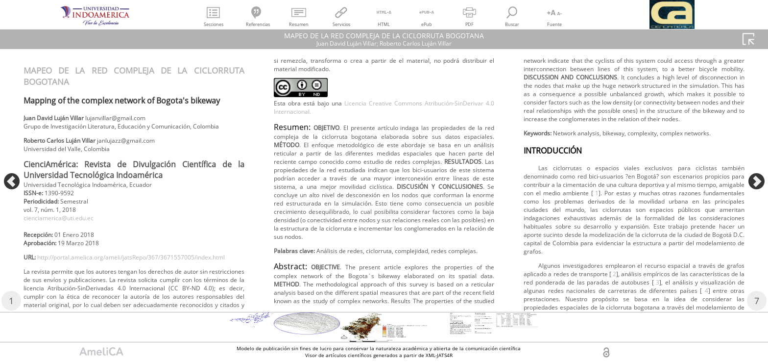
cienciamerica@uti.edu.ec (66, 237)
